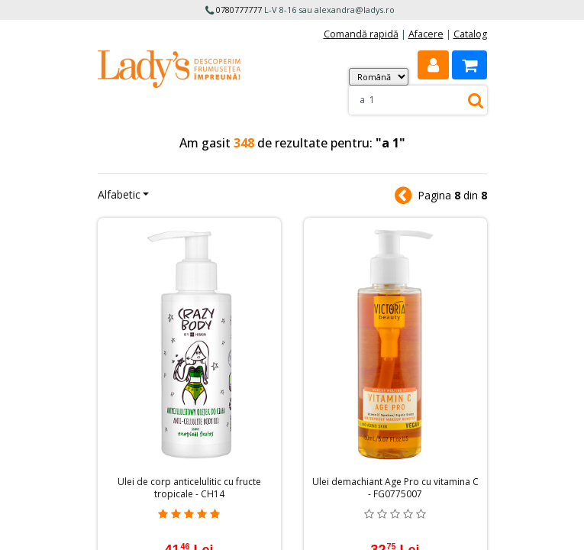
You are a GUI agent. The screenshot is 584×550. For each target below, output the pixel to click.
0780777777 (239, 9)
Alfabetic (119, 194)
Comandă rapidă (361, 34)
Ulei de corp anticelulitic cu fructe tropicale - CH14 (189, 488)
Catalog (470, 34)
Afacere (426, 34)
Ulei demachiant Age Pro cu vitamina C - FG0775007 (395, 488)
